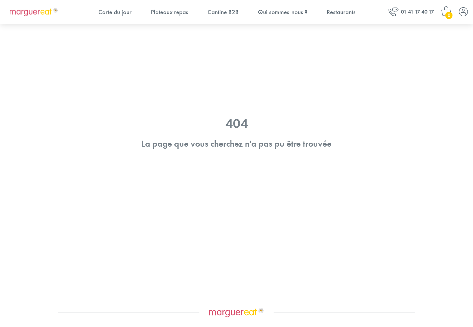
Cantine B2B (223, 12)
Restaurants (341, 12)
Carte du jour (115, 12)
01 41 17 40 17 (411, 12)
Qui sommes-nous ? (282, 12)
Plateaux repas (169, 12)
